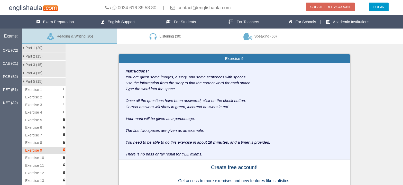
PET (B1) (10, 90)
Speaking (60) (260, 36)
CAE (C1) (10, 63)
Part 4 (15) (32, 73)
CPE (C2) (10, 50)
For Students (181, 22)
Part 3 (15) (32, 65)
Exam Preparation (55, 22)
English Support (118, 22)
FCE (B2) (10, 77)
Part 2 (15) (32, 56)
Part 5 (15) (32, 81)
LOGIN (378, 7)
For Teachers (243, 21)
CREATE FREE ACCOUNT (330, 7)
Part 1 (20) (32, 48)
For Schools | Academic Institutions (329, 22)
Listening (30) (164, 36)
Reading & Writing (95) (69, 36)
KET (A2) (10, 103)
